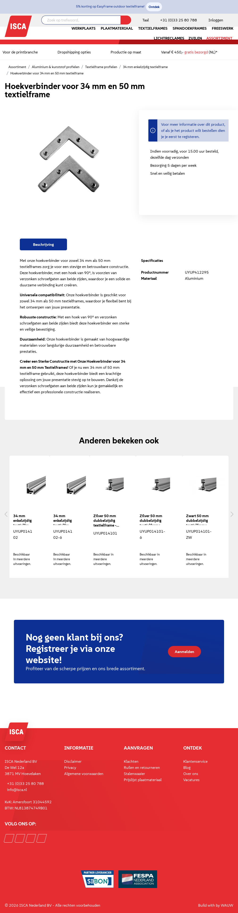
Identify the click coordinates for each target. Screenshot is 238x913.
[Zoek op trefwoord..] (81, 20)
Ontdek (154, 7)
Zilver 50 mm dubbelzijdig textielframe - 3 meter (104, 520)
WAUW (227, 905)
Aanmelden (184, 651)
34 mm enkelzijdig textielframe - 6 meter (62, 519)
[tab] (43, 244)
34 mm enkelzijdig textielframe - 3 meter (22, 519)
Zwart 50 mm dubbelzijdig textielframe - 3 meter (197, 519)
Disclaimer (73, 761)
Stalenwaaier (134, 773)
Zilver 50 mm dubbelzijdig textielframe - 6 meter (151, 519)
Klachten (131, 761)
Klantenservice (195, 761)
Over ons (190, 773)
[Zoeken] (126, 20)
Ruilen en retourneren (142, 767)
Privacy (70, 767)
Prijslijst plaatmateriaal (143, 779)
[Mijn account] (214, 20)
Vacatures (191, 779)
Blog (187, 767)
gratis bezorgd (196, 52)
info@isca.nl (17, 789)
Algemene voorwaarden (83, 773)
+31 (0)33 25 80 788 (178, 20)
